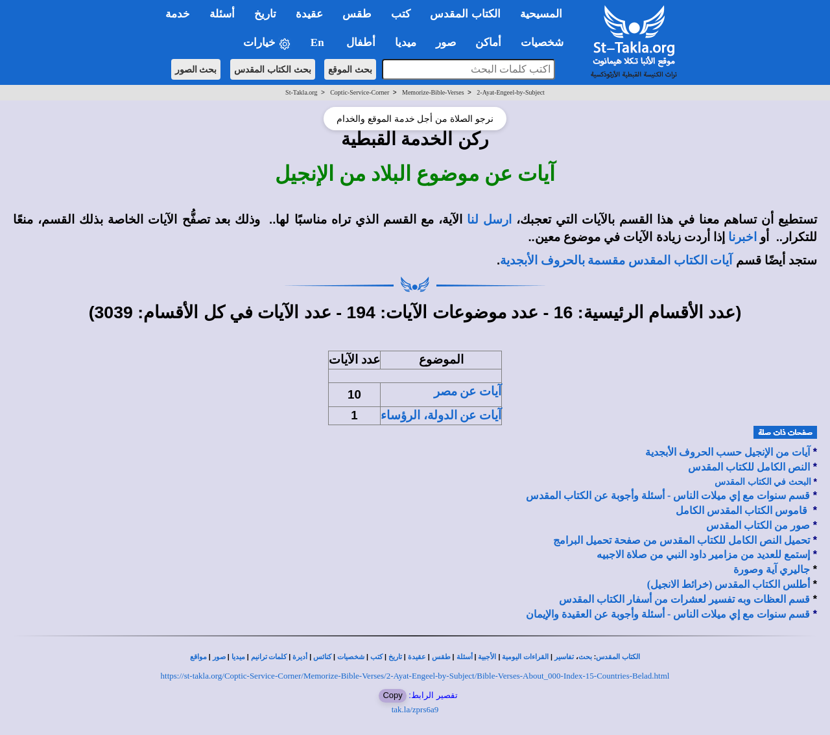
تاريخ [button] (265, 14)
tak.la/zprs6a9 (415, 709)
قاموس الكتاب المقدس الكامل (741, 510)
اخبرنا (742, 237)
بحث (585, 656)
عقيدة (417, 656)
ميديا (238, 656)
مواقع (198, 656)
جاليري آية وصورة (771, 569)
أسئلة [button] (222, 14)
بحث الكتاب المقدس (272, 69)
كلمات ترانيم (269, 656)
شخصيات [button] (546, 42)
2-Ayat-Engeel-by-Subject (511, 92)
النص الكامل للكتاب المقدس (749, 466)
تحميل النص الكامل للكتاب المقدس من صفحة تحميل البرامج (681, 540)
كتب (376, 656)
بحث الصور (196, 69)
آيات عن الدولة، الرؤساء (441, 415)
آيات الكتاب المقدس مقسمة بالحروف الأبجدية (616, 260)
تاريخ (395, 656)
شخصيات (350, 656)
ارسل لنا (489, 219)
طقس (441, 656)
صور (219, 656)
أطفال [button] (360, 42)
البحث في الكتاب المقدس (763, 482)
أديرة (299, 656)
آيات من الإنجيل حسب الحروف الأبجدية (727, 452)
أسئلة (464, 656)
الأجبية (487, 656)
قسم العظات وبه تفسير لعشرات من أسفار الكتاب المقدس (684, 599)
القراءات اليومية (525, 656)
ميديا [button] (405, 42)
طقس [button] (357, 14)
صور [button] (446, 42)
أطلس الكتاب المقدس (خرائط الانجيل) (729, 584)
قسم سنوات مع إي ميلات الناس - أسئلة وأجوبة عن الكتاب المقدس (668, 495)
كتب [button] (400, 14)
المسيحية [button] (541, 14)
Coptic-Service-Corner (359, 92)
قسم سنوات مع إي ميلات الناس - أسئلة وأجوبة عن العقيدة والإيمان (668, 614)
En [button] (319, 42)
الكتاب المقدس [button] (465, 14)
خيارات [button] (267, 43)
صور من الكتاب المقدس (758, 525)
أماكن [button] (488, 42)
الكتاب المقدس (618, 656)
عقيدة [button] (309, 14)
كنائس (322, 656)
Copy (392, 695)
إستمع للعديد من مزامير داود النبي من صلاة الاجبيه (703, 554)
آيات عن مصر (467, 391)
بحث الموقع (350, 69)
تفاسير (564, 656)
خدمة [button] (177, 14)
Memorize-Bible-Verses (433, 92)
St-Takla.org (301, 92)
